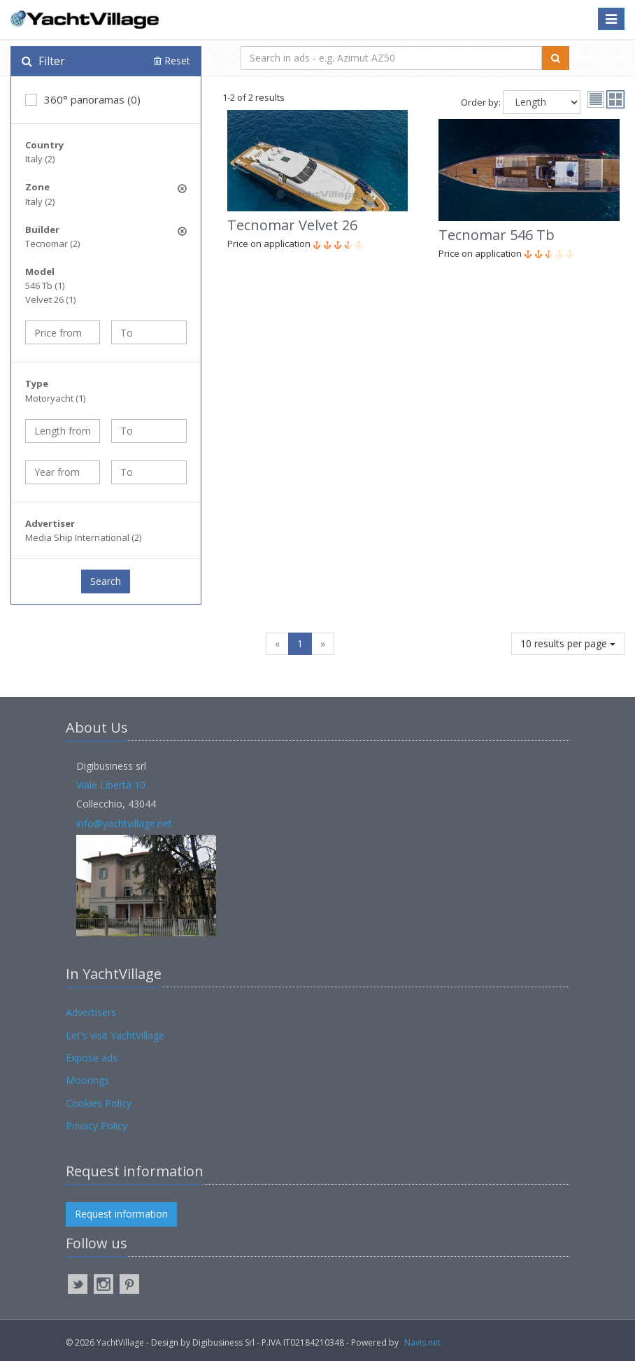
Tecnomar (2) (52, 243)
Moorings (87, 1080)
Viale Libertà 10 (110, 784)
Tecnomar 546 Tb (496, 234)
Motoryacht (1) (55, 398)
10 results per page (567, 643)
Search (105, 581)
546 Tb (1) (44, 285)
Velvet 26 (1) (50, 299)
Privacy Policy (96, 1125)
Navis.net (422, 1342)
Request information (121, 1213)
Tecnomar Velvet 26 (292, 225)
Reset (172, 60)
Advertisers (91, 1012)
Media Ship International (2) (83, 537)
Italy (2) (40, 159)
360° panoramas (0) (83, 99)
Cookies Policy (98, 1103)
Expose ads (91, 1057)
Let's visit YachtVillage (115, 1035)
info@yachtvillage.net (124, 823)
